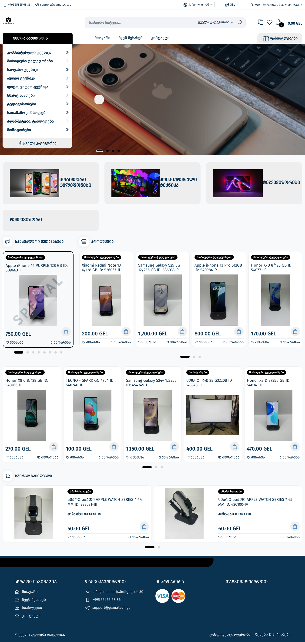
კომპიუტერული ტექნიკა (29, 52)
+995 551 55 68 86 (103, 599)
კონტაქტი (160, 38)
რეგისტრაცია (265, 5)
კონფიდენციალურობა (230, 634)
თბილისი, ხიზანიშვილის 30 (114, 592)
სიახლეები (28, 608)
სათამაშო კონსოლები (27, 112)
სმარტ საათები (21, 95)
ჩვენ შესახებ (130, 38)
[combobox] (210, 22)
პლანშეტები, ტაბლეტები (30, 121)
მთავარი (102, 38)
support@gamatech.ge (108, 608)
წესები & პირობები (273, 634)
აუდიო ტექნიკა (21, 78)
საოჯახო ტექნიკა (22, 69)
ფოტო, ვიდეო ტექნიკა (27, 87)
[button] (99, 150)
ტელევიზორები (21, 104)
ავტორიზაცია (291, 5)
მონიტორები (19, 130)
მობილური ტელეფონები (30, 61)
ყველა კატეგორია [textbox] (214, 22)
